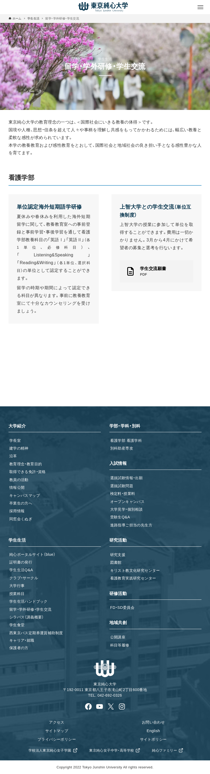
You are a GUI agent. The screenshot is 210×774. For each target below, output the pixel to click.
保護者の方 (18, 648)
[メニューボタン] (200, 7)
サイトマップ (56, 731)
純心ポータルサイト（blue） (32, 554)
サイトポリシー (153, 739)
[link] (156, 271)
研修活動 (118, 593)
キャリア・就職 (21, 640)
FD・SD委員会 (122, 607)
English (153, 731)
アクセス (56, 722)
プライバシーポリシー (57, 739)
